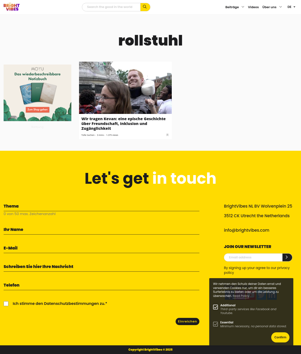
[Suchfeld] (111, 7)
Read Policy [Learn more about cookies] (241, 296)
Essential (226, 322)
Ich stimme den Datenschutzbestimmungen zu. (59, 303)
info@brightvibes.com (246, 230)
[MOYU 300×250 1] (37, 92)
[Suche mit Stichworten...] (145, 7)
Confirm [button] (280, 337)
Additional (227, 305)
